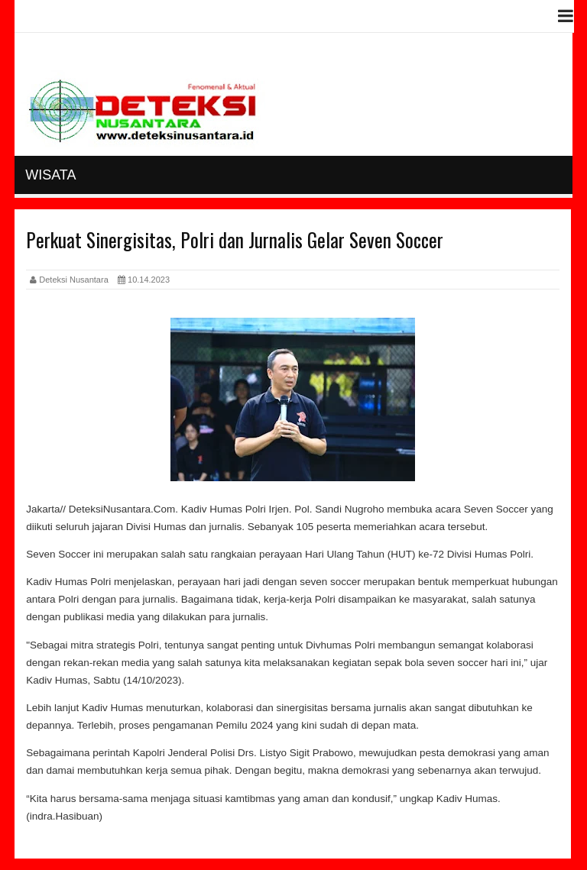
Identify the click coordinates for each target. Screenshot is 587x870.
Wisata (50, 175)
